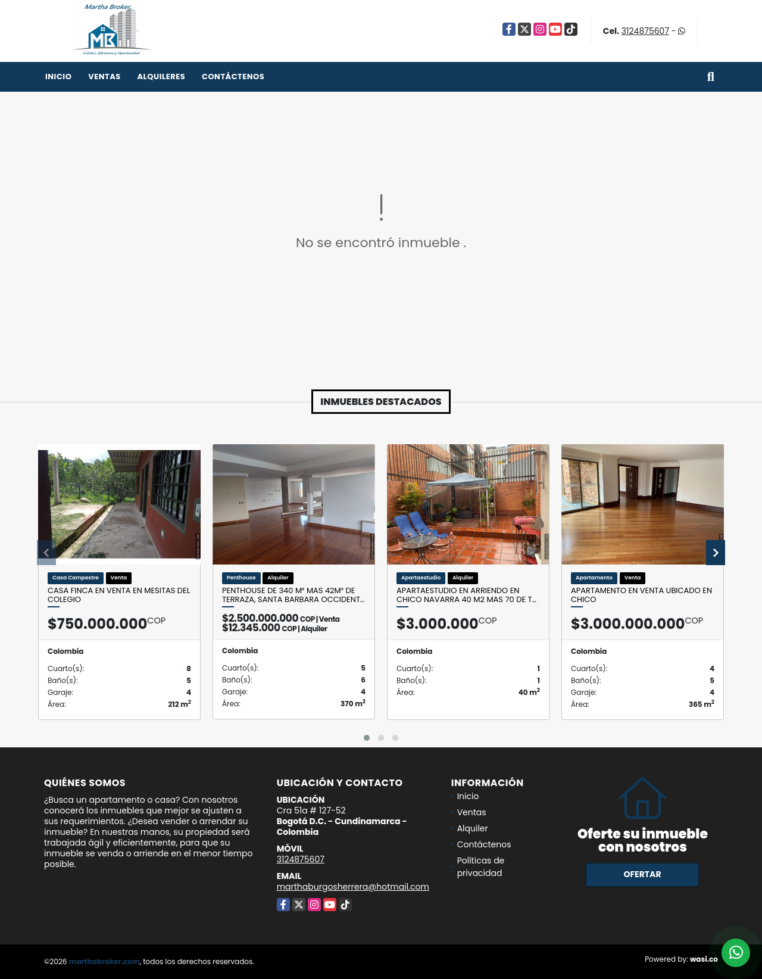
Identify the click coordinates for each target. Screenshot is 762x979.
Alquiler (472, 828)
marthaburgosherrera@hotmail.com (353, 887)
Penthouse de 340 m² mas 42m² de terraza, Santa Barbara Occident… (293, 595)
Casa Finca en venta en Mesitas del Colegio (119, 595)
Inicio (58, 76)
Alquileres (161, 76)
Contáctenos (233, 76)
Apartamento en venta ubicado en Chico (641, 595)
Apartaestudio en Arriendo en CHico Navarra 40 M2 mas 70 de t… (466, 595)
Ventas (104, 76)
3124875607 (645, 31)
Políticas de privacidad (481, 867)
